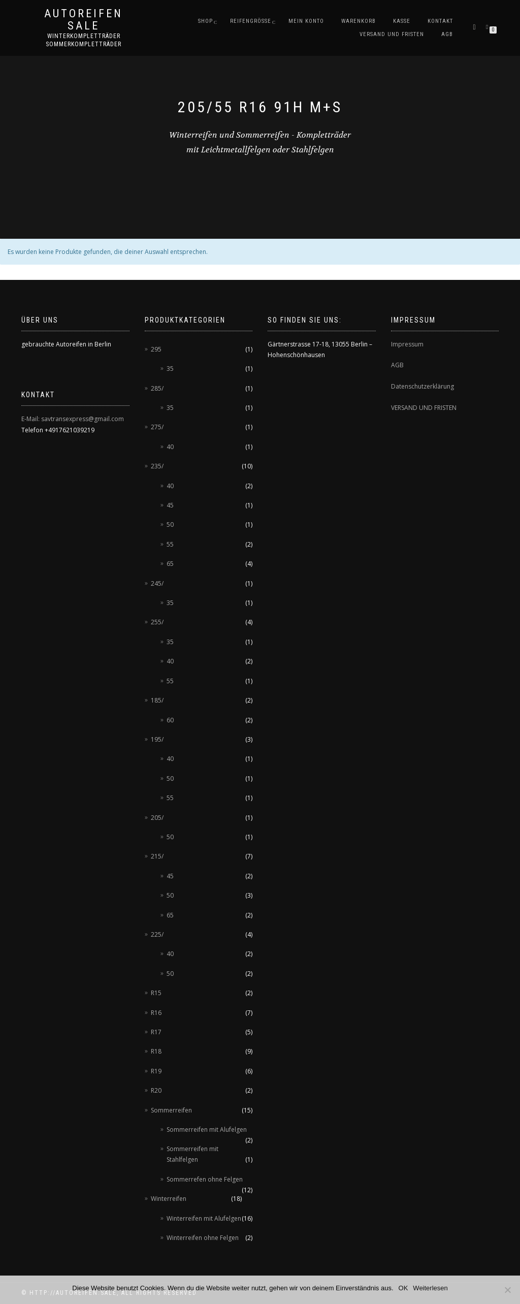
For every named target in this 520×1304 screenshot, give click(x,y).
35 (170, 368)
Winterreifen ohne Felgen (203, 1237)
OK (403, 1288)
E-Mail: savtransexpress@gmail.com (72, 419)
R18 (156, 1051)
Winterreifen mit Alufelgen (204, 1218)
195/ (157, 739)
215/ (157, 856)
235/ (157, 466)
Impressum (407, 344)
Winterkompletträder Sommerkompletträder (83, 40)
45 (170, 505)
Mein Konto (306, 21)
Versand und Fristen (392, 34)
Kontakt (440, 21)
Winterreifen (168, 1198)
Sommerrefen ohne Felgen (205, 1179)
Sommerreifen (171, 1110)
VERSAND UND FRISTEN (424, 407)
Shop (205, 21)
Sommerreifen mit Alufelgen (207, 1129)
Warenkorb (358, 21)
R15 (156, 993)
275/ (157, 427)
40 (170, 446)
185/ (157, 700)
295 (156, 349)
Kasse (401, 21)
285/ (157, 388)
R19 (156, 1071)
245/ (157, 583)
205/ (157, 817)
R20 (156, 1090)
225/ (157, 934)
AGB (447, 34)
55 (170, 544)
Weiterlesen (430, 1288)
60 (170, 720)
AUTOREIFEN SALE (83, 20)
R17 (156, 1032)
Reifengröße (250, 21)
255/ (157, 622)
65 (170, 563)
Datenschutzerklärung (422, 386)
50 (170, 524)
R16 (156, 1012)
